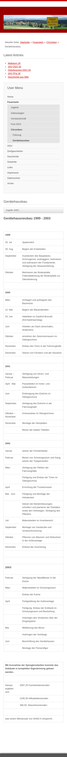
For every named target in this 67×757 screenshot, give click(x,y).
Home (10, 96)
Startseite (25, 42)
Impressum (13, 172)
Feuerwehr (38, 42)
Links (10, 167)
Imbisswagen (17, 113)
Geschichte (13, 156)
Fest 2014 (16, 124)
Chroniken (51, 42)
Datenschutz (13, 178)
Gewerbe (12, 162)
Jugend (14, 107)
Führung (17, 135)
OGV (9, 145)
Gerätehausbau (21, 140)
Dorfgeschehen (15, 151)
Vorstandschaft (18, 118)
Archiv (10, 183)
